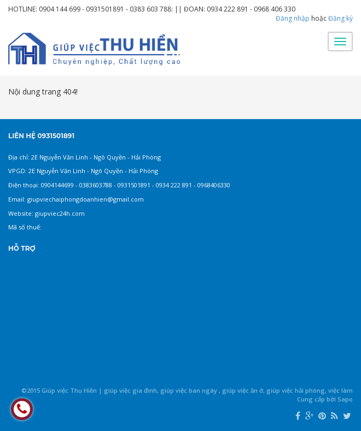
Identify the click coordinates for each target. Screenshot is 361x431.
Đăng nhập (293, 18)
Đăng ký (340, 18)
